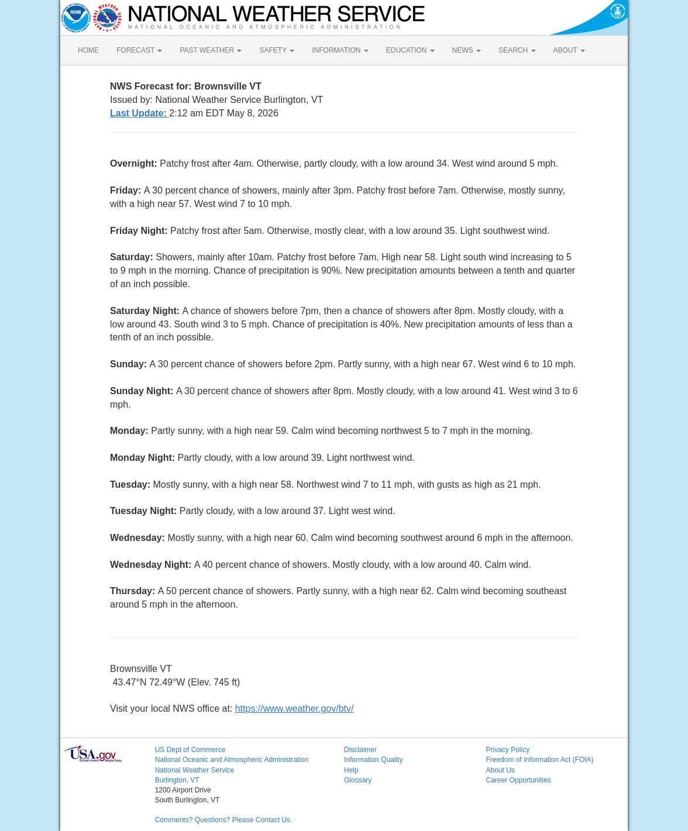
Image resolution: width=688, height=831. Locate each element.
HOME (88, 50)
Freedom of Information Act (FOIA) (539, 760)
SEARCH (516, 50)
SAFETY (276, 50)
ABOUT (569, 50)
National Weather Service (195, 770)
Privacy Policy (507, 750)
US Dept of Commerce (190, 750)
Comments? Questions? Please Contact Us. (224, 820)
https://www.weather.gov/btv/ (294, 708)
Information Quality (373, 760)
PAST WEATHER (211, 50)
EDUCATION (410, 50)
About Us (500, 770)
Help (351, 770)
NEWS (466, 50)
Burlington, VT (177, 780)
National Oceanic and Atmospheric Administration (232, 760)
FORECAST (139, 50)
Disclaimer (360, 750)
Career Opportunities (518, 780)
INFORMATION (340, 50)
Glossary (357, 780)
